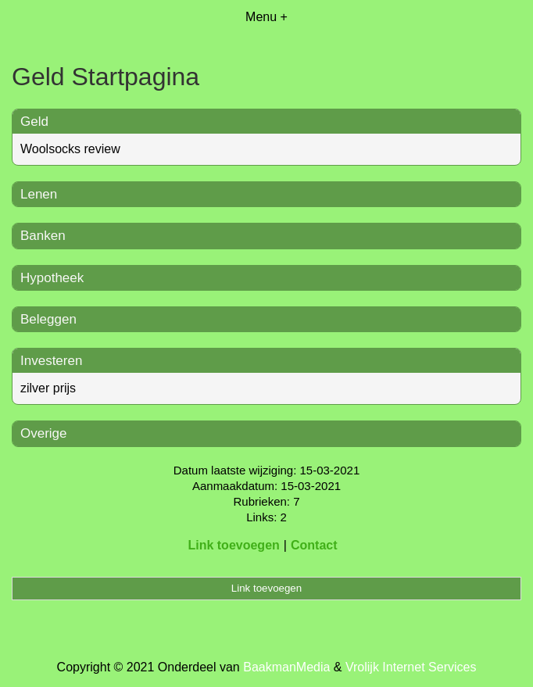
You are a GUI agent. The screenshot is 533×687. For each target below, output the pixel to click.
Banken (43, 235)
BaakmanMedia (286, 667)
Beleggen (48, 319)
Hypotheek (52, 277)
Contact (314, 545)
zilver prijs (48, 388)
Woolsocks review (70, 149)
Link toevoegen (233, 545)
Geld (34, 121)
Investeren (51, 360)
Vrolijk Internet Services (410, 667)
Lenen (38, 194)
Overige (43, 433)
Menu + (266, 16)
